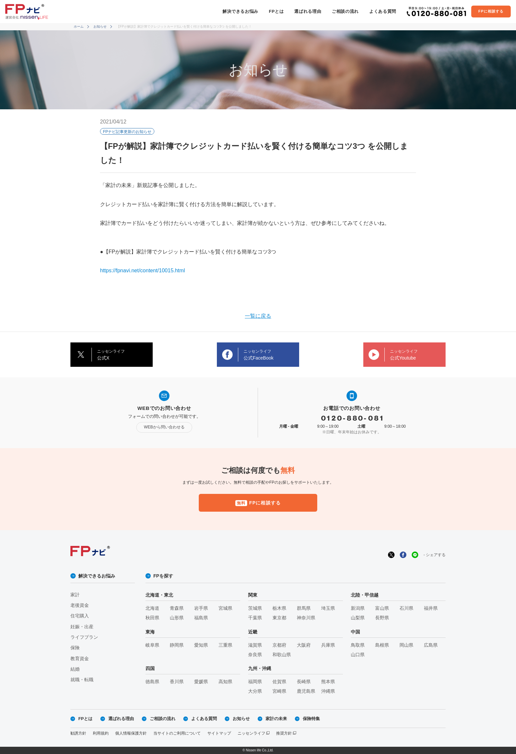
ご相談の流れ (345, 11)
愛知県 (201, 645)
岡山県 (406, 645)
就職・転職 (81, 679)
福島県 (201, 617)
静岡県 (177, 645)
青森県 (177, 608)
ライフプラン (84, 637)
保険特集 (311, 718)
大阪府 (304, 645)
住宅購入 (79, 615)
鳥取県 (358, 645)
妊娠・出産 (81, 626)
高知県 (225, 681)
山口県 (358, 654)
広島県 (431, 645)
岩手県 (201, 608)
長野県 (382, 617)
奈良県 (255, 654)
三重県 (225, 645)
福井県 (431, 608)
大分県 (255, 691)
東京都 (279, 617)
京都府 (279, 645)
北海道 (152, 608)
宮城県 (225, 608)
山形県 (177, 617)
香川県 (177, 681)
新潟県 (358, 608)
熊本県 (328, 681)
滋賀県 (255, 645)
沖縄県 (328, 691)
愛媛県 (201, 681)
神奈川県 (306, 617)
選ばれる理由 (307, 11)
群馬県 (304, 608)
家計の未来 (276, 718)
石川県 (406, 608)
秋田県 (152, 617)
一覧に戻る (258, 316)
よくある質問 (382, 11)
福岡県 (255, 681)
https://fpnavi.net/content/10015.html (142, 270)
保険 (75, 647)
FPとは (276, 11)
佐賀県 (279, 681)
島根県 (382, 645)
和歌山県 (281, 654)
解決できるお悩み (240, 11)
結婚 (75, 669)
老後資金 (79, 605)
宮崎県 (279, 691)
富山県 (382, 608)
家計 (75, 594)
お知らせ (100, 26)
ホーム (79, 26)
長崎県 (304, 681)
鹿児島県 (306, 691)
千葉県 (255, 617)
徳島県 (152, 681)
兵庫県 (328, 645)
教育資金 (79, 658)
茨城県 (255, 608)
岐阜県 (152, 645)
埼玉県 (328, 608)
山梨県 (358, 617)
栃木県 (279, 608)
